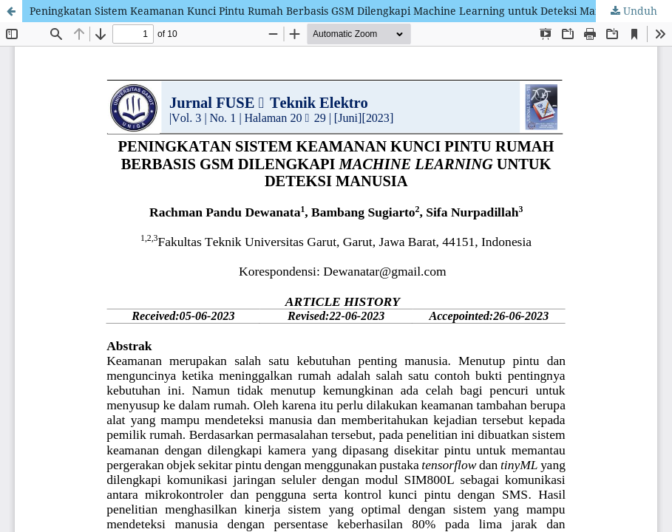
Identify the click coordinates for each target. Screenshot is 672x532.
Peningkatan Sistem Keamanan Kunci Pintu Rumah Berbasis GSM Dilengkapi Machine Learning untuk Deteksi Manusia (326, 11)
